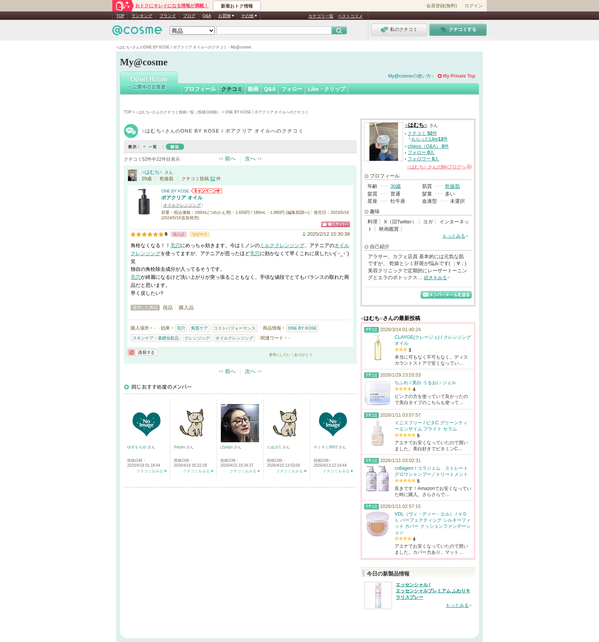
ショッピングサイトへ (335, 224)
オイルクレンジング (182, 205)
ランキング (141, 15)
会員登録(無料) (441, 5)
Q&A (206, 15)
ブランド (167, 15)
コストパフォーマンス (235, 328)
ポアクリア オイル (181, 198)
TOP (120, 15)
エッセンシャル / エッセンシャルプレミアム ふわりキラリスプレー (433, 591)
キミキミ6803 (326, 447)
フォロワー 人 (423, 159)
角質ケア (199, 328)
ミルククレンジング (282, 245)
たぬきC (274, 447)
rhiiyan (180, 447)
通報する (142, 352)
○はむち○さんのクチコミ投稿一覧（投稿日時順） (178, 112)
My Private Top (459, 76)
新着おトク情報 (237, 6)
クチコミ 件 (422, 133)
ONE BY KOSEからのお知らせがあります (206, 190)
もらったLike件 (429, 139)
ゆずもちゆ (137, 447)
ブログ (189, 15)
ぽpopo (227, 447)
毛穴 (175, 245)
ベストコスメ (350, 16)
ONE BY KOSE (175, 191)
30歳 (395, 186)
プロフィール (200, 89)
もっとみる (453, 236)
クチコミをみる (149, 471)
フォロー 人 (421, 152)
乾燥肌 (452, 186)
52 (212, 178)
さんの (439, 167)
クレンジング (197, 338)
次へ (250, 158)
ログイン (474, 5)
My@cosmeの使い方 (409, 76)
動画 (253, 89)
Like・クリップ (326, 89)
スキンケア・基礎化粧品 (156, 338)
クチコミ (232, 89)
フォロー (292, 89)
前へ (230, 158)
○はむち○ (152, 172)
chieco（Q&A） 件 (428, 146)
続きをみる (435, 277)
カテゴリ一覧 (320, 16)
